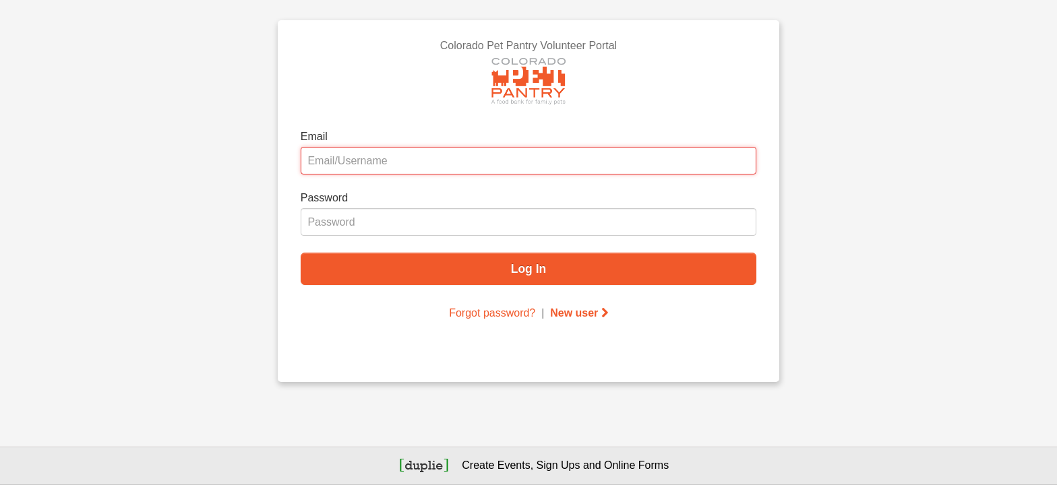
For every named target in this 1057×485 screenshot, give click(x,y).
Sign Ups (558, 465)
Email (314, 136)
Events (514, 465)
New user (579, 313)
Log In (528, 269)
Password (324, 197)
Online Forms (636, 465)
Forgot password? (492, 313)
